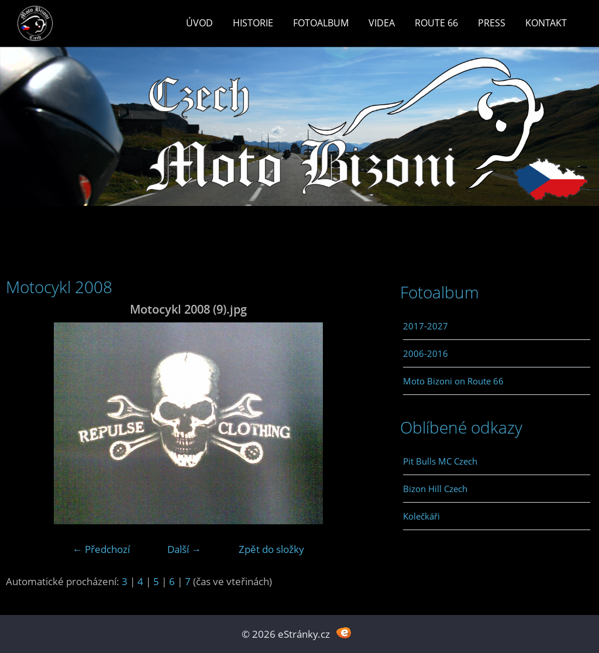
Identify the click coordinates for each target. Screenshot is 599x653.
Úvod (199, 22)
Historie (253, 22)
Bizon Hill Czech (435, 488)
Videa (382, 22)
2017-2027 (425, 326)
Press (491, 22)
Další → (184, 549)
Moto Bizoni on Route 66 (453, 381)
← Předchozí (101, 549)
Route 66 (436, 22)
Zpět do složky (271, 549)
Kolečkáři (421, 516)
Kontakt (546, 22)
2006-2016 (425, 353)
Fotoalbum (321, 22)
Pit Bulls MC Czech (440, 461)
